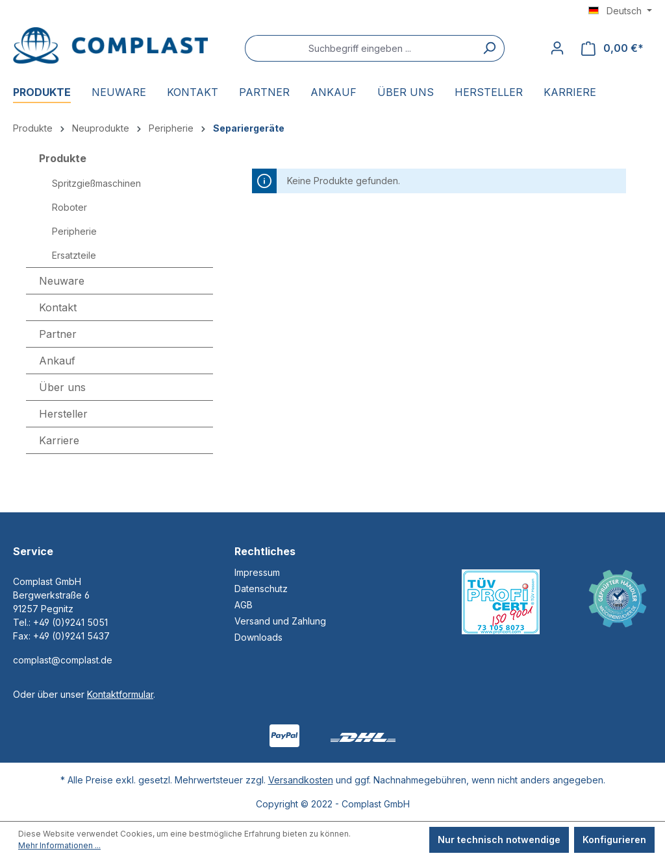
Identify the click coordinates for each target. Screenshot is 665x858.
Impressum (257, 572)
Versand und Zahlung (280, 620)
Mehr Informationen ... (59, 845)
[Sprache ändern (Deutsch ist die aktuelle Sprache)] (620, 11)
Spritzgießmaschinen (96, 183)
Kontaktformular (120, 694)
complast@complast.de (62, 659)
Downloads (258, 637)
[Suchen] (489, 48)
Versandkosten (300, 779)
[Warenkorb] (612, 48)
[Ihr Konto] (557, 48)
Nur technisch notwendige (499, 839)
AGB (243, 604)
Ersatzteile (74, 255)
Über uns (62, 387)
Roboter (69, 207)
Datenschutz (261, 588)
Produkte (62, 158)
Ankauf (57, 360)
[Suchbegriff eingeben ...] (359, 48)
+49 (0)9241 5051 (70, 622)
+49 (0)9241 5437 (71, 635)
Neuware (61, 280)
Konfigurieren (614, 839)
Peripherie (74, 231)
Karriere (59, 440)
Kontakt (58, 307)
